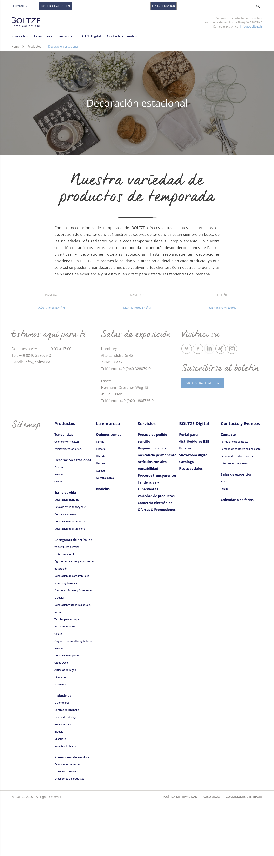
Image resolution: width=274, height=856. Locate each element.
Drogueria (60, 792)
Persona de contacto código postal (241, 502)
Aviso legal (211, 850)
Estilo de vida (65, 545)
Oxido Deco (61, 715)
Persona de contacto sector (237, 509)
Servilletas (60, 737)
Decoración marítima (66, 552)
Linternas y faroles (65, 607)
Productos (34, 46)
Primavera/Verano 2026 (68, 502)
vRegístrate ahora (202, 436)
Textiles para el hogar (67, 672)
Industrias (62, 748)
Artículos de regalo (65, 723)
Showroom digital (193, 508)
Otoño (58, 534)
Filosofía (101, 502)
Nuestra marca (105, 531)
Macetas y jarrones (65, 636)
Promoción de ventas (71, 810)
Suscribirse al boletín (55, 6)
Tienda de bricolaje (65, 770)
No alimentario (63, 777)
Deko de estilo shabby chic (70, 560)
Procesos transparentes (157, 528)
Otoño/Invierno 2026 (66, 494)
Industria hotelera (65, 799)
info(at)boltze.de (251, 26)
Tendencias (63, 487)
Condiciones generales (244, 850)
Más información (51, 361)
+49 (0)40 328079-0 (134, 421)
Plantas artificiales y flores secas (73, 643)
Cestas (58, 686)
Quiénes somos (108, 487)
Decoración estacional (72, 513)
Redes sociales (191, 521)
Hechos (100, 516)
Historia (100, 509)
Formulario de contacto (234, 494)
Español (20, 6)
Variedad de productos (156, 549)
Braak (224, 534)
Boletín (185, 501)
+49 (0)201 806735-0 (136, 453)
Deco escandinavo (65, 567)
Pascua (58, 520)
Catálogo (186, 514)
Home (16, 46)
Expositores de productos (69, 831)
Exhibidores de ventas (67, 817)
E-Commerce (61, 755)
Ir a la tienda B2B (163, 6)
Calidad (100, 523)
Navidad (59, 527)
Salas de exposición (237, 527)
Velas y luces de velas (66, 600)
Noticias (103, 542)
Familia (100, 494)
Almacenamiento (64, 679)
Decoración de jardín (66, 708)
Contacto (228, 487)
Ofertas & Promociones (157, 562)
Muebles (59, 650)
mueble (58, 784)
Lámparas (60, 730)
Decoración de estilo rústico (70, 574)
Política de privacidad (180, 850)
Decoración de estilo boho (69, 581)
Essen (224, 542)
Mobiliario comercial (66, 824)
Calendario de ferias (237, 553)
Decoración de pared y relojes (71, 629)
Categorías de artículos (73, 592)
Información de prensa (234, 516)
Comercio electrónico (155, 555)
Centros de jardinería (66, 763)
